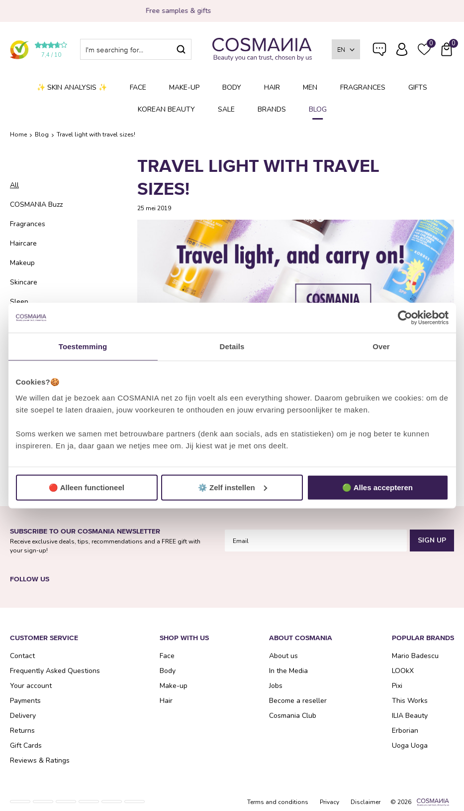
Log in (401, 49)
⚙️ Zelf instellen (232, 487)
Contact (22, 656)
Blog (318, 109)
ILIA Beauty (410, 715)
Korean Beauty (166, 109)
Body (231, 87)
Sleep (19, 301)
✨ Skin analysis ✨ (72, 87)
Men (310, 87)
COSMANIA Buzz (36, 204)
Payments (25, 700)
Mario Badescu (415, 656)
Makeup (22, 263)
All (14, 185)
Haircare (23, 243)
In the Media (288, 671)
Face (138, 87)
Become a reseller (298, 700)
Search (181, 49)
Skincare (23, 282)
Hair (272, 87)
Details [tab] (232, 346)
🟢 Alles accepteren (377, 487)
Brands (272, 109)
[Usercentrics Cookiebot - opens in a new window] (405, 317)
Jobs (275, 685)
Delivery (23, 715)
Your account (31, 685)
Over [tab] (381, 346)
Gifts (417, 87)
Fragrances (362, 87)
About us (283, 656)
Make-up (184, 87)
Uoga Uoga (410, 745)
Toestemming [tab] (83, 346)
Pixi (397, 685)
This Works (410, 700)
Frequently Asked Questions (379, 56)
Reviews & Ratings (40, 760)
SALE (226, 109)
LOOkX (403, 671)
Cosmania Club (292, 715)
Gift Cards (26, 745)
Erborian (405, 730)
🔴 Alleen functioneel (86, 487)
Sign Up (432, 540)
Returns (22, 730)
